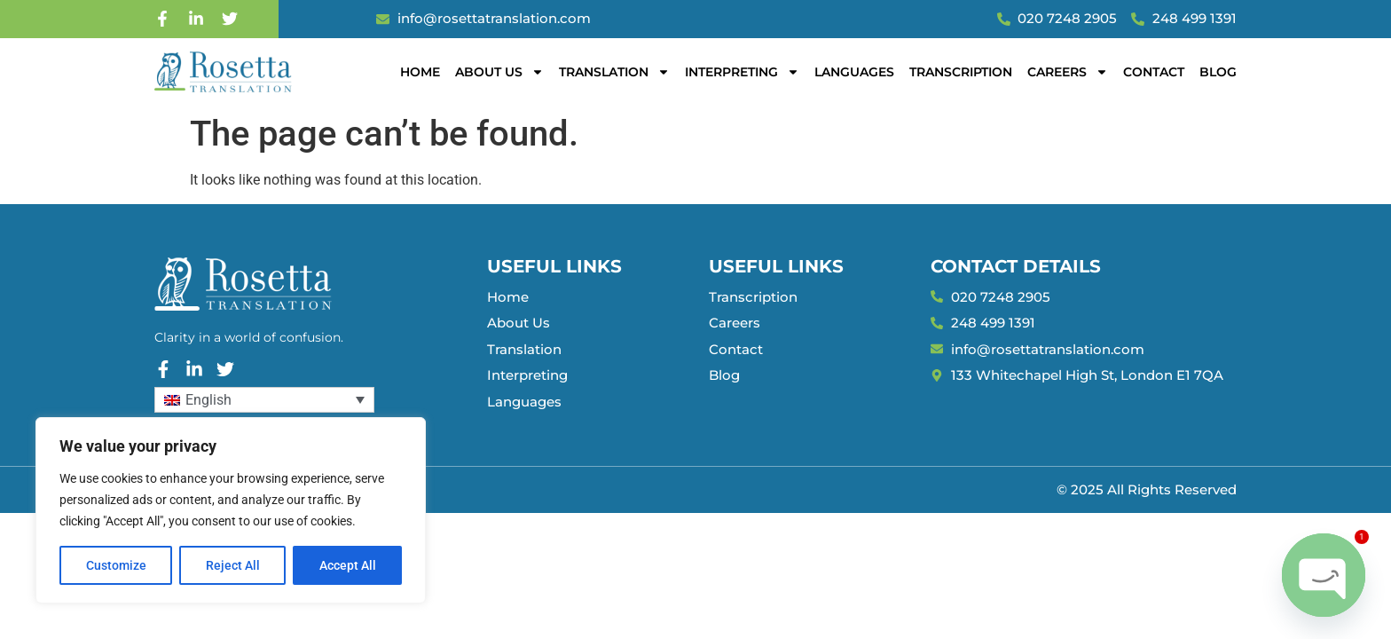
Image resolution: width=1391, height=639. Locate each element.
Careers (1067, 72)
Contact (1153, 72)
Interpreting (742, 72)
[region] (230, 510)
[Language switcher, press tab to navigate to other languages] (264, 400)
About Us (499, 72)
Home (420, 72)
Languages (854, 72)
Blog (1218, 72)
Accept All (347, 565)
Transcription (960, 72)
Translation (614, 72)
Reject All (233, 565)
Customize (116, 565)
